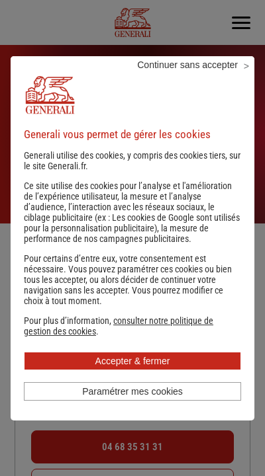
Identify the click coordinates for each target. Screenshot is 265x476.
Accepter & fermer (132, 361)
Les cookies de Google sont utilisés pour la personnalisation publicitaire (132, 222)
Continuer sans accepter (187, 65)
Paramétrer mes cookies (132, 391)
